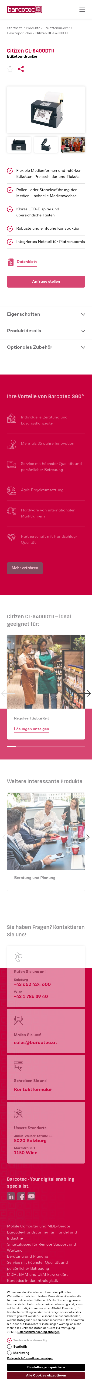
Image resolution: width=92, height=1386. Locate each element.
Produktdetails (46, 331)
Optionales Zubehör (46, 347)
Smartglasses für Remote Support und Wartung (41, 1247)
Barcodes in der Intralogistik (32, 1281)
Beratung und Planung (34, 878)
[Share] (21, 69)
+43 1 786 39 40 (31, 996)
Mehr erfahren (25, 568)
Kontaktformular (33, 1089)
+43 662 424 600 (32, 984)
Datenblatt (27, 262)
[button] (8, 693)
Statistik (20, 1347)
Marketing (21, 1353)
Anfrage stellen (46, 281)
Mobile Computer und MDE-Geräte (38, 1226)
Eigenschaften (46, 314)
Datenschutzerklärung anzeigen (38, 1332)
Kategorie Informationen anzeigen (30, 1358)
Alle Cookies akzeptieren (46, 1375)
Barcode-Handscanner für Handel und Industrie (42, 1235)
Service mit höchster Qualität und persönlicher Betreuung (37, 1265)
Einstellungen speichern (46, 1367)
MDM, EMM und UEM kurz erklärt (37, 1275)
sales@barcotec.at (35, 1042)
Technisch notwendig (30, 1340)
